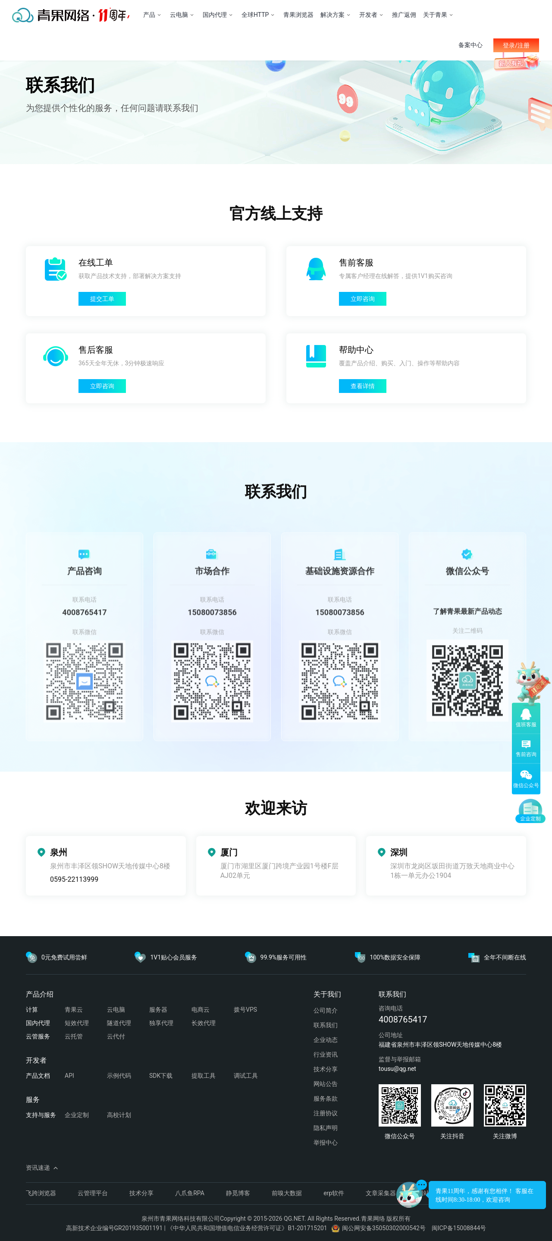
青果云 (74, 1009)
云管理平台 (93, 1193)
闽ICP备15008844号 (459, 1228)
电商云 (200, 1009)
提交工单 (102, 298)
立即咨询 (363, 298)
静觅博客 (238, 1193)
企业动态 (326, 1039)
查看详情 (363, 386)
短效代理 (77, 1022)
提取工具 (203, 1075)
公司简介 (326, 1010)
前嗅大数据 (287, 1193)
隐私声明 (326, 1127)
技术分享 (326, 1069)
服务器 (158, 1009)
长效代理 (203, 1022)
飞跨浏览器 (41, 1193)
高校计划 (119, 1114)
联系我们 (326, 1025)
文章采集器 (381, 1193)
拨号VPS (245, 1009)
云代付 (116, 1036)
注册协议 (326, 1113)
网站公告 (326, 1083)
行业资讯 (326, 1054)
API (69, 1075)
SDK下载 (160, 1075)
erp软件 (333, 1193)
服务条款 (326, 1098)
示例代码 (119, 1075)
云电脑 (116, 1009)
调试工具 (246, 1075)
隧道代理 (119, 1022)
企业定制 (77, 1114)
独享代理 (161, 1022)
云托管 (74, 1036)
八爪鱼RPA (189, 1193)
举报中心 (326, 1142)
